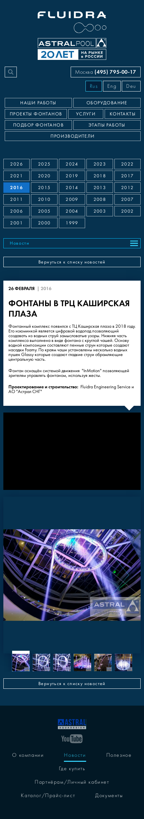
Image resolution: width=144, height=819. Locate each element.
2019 (72, 176)
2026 (16, 164)
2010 (44, 199)
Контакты (123, 114)
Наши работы (38, 103)
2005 (44, 211)
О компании (28, 755)
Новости (20, 243)
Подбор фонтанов (38, 125)
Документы (109, 795)
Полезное (119, 755)
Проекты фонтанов (36, 114)
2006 (16, 211)
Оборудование (107, 103)
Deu (131, 86)
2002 (127, 211)
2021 (16, 176)
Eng (111, 86)
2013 (100, 187)
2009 (72, 199)
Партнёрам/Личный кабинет (72, 782)
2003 (100, 211)
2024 (72, 164)
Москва (105, 72)
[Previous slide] (24, 575)
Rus (94, 86)
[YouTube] (72, 738)
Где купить (72, 768)
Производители (72, 136)
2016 (16, 187)
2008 (100, 199)
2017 (127, 176)
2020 (44, 176)
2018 (100, 176)
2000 (44, 223)
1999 (72, 223)
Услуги (86, 114)
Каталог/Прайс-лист (48, 795)
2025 (44, 164)
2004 (72, 211)
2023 (100, 164)
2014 (72, 187)
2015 (44, 187)
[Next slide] (120, 575)
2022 (127, 164)
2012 (127, 187)
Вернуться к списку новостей (72, 262)
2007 (127, 199)
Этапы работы (106, 125)
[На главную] (72, 723)
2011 (16, 199)
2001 (16, 223)
